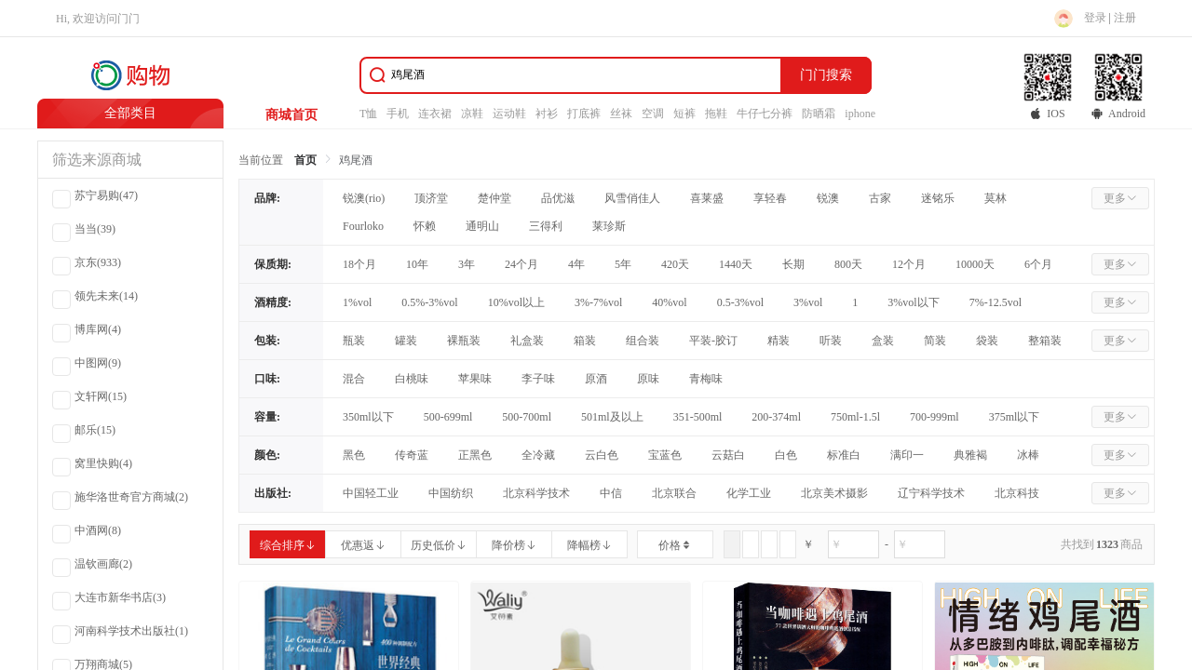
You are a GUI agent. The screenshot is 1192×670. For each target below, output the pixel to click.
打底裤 (584, 113)
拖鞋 (716, 113)
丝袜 (621, 113)
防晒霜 (818, 113)
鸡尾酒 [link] (355, 160)
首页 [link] (305, 160)
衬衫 (546, 113)
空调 (653, 113)
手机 (397, 113)
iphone (860, 113)
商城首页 (291, 115)
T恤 (368, 113)
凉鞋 (472, 113)
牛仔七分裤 (764, 113)
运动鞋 (509, 113)
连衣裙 (435, 113)
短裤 (684, 113)
